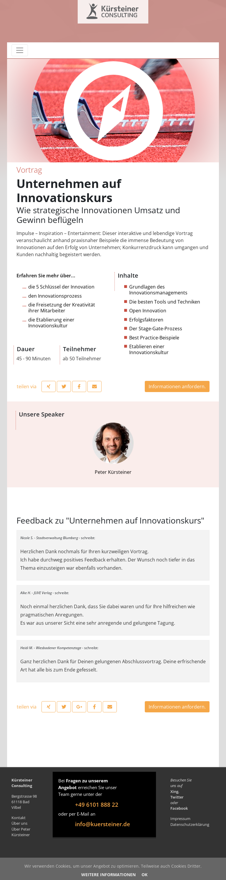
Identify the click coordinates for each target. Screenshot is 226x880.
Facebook (179, 808)
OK (144, 874)
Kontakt (18, 817)
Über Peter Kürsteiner (20, 831)
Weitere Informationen (108, 874)
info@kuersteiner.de (102, 824)
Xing (174, 791)
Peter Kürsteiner (113, 449)
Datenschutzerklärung (189, 824)
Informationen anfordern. (177, 386)
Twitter (177, 797)
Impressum (180, 818)
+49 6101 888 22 (96, 805)
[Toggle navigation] (19, 50)
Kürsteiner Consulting (100, 9)
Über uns (19, 823)
